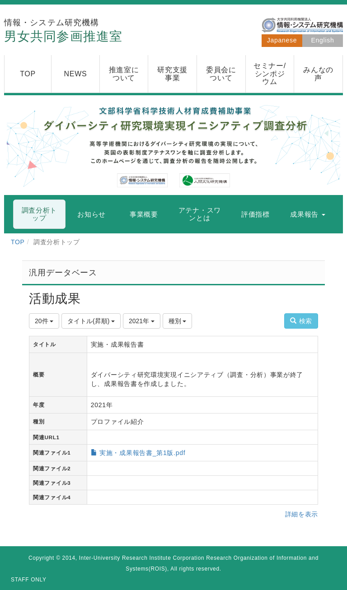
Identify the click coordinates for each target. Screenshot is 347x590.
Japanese (282, 40)
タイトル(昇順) (91, 321)
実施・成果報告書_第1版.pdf (142, 452)
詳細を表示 (302, 514)
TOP (18, 242)
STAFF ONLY (29, 579)
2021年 (142, 321)
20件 (44, 321)
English (322, 40)
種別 (178, 321)
